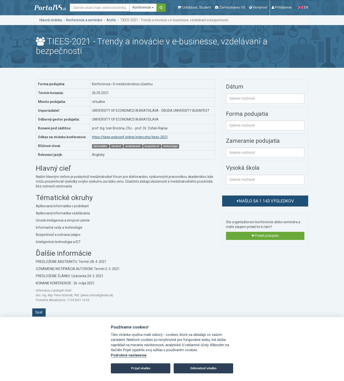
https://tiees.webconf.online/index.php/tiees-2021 (130, 137)
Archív (111, 20)
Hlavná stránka (50, 20)
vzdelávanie (133, 146)
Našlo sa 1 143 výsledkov (265, 200)
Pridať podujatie (265, 236)
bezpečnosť (152, 146)
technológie (170, 146)
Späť (39, 312)
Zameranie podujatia (253, 141)
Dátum (234, 87)
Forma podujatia (247, 114)
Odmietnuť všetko (203, 368)
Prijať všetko (140, 368)
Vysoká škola (242, 168)
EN (303, 7)
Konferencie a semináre (84, 20)
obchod (116, 146)
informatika (100, 146)
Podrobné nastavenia (128, 355)
